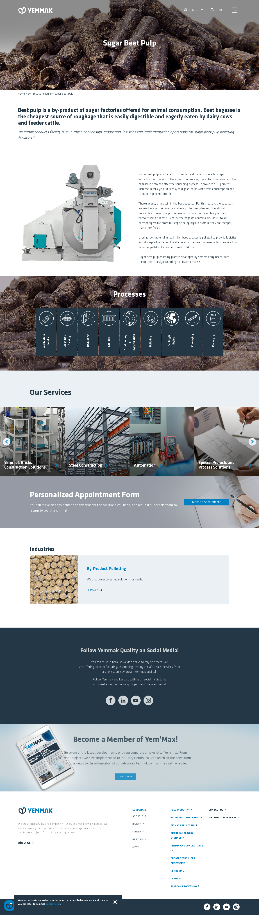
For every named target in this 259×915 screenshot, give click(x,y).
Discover (94, 590)
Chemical (178, 878)
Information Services (224, 817)
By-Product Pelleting (40, 93)
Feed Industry (181, 810)
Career (138, 831)
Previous (6, 442)
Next (252, 442)
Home (21, 93)
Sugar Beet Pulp (63, 93)
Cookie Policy (53, 904)
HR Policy (139, 839)
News (137, 847)
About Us (26, 842)
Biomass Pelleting (184, 825)
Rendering (179, 871)
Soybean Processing (185, 886)
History (138, 824)
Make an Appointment (206, 502)
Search (217, 10)
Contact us (217, 810)
